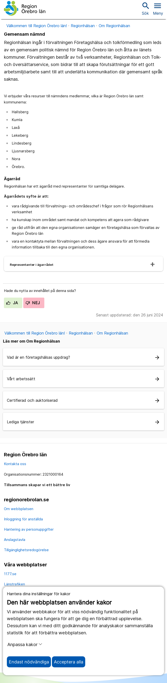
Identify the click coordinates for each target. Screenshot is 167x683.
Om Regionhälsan (114, 25)
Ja (12, 302)
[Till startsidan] (24, 8)
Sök (145, 8)
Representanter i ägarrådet (31, 264)
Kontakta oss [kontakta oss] (15, 463)
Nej (32, 302)
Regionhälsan (83, 25)
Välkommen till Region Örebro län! (36, 25)
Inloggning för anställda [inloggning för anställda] (23, 519)
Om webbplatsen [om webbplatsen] (18, 508)
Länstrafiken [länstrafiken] (14, 584)
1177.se (10, 573)
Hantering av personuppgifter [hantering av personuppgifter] (29, 529)
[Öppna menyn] (158, 8)
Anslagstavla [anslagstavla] (14, 539)
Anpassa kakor (24, 644)
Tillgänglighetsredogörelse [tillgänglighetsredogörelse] (26, 550)
